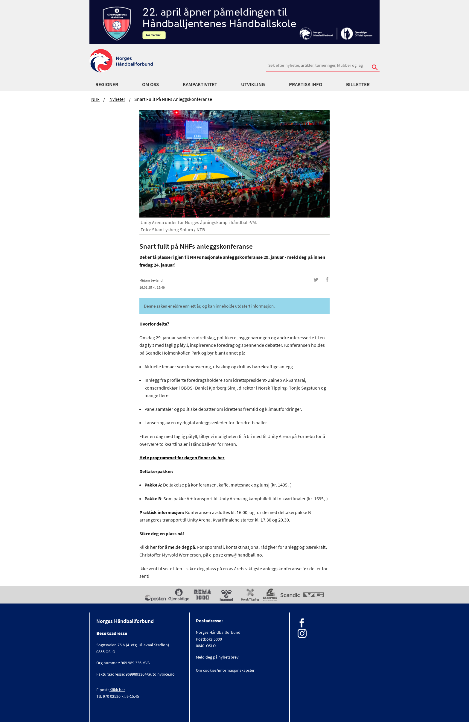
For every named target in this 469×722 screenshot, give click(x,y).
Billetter (358, 84)
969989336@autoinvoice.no (150, 674)
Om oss (150, 84)
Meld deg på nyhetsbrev (217, 657)
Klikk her (117, 689)
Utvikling (253, 84)
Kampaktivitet (200, 84)
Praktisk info (305, 84)
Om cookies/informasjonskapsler (225, 670)
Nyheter (117, 99)
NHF (95, 99)
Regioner (106, 84)
